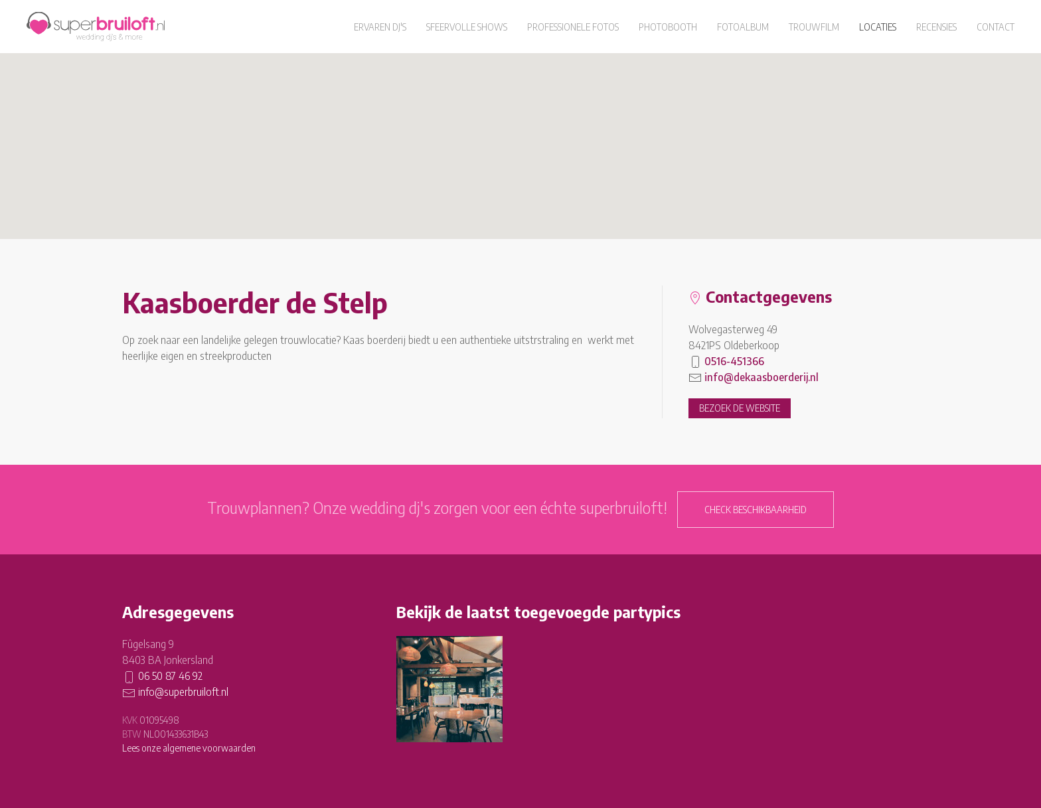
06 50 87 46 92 (170, 676)
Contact (995, 27)
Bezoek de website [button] (739, 408)
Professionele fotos (573, 27)
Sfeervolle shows (466, 27)
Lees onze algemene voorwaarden (189, 748)
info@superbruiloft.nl (183, 691)
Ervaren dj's (380, 27)
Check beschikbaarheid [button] (755, 509)
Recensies (936, 27)
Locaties (877, 27)
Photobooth (668, 27)
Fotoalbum (743, 27)
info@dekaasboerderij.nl (761, 377)
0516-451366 (734, 361)
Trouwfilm (814, 27)
